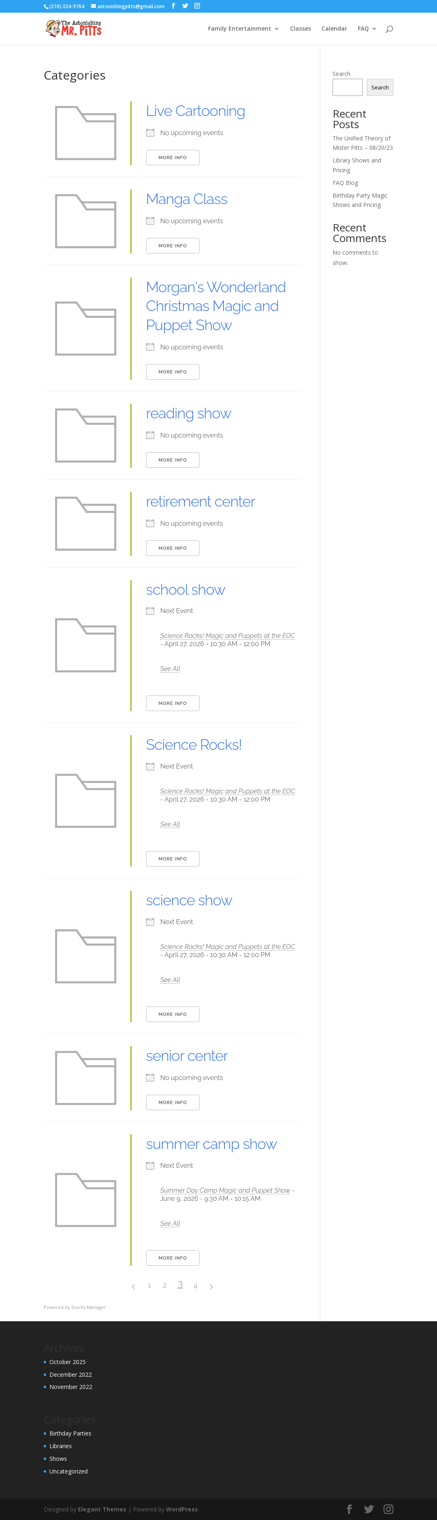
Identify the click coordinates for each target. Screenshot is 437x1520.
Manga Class (186, 198)
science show (189, 900)
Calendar (334, 29)
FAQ (363, 29)
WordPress (182, 1509)
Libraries (60, 1446)
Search (341, 74)
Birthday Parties (70, 1433)
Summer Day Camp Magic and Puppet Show (225, 1190)
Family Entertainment (239, 29)
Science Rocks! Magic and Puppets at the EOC (227, 636)
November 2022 (70, 1387)
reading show (188, 413)
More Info (173, 157)
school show (185, 589)
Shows (58, 1458)
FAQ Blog (345, 183)
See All (170, 669)
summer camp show (211, 1143)
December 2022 (70, 1374)
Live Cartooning (195, 110)
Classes (300, 29)
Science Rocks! (194, 744)
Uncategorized (68, 1471)
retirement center (200, 501)
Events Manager (88, 1307)
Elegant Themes (102, 1509)
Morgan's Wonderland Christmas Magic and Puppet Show (216, 306)
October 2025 (67, 1362)
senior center (187, 1055)
